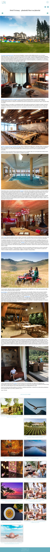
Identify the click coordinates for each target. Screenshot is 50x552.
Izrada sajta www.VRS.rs (25, 550)
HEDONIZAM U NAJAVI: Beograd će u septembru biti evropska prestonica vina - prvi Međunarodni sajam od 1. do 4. (35, 479)
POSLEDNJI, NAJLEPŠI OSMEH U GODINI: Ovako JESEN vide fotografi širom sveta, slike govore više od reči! (11, 458)
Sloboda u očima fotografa (35, 416)
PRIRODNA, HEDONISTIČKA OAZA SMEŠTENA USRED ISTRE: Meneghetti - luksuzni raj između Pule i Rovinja (35, 437)
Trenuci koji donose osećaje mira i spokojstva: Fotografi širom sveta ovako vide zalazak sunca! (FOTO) (11, 501)
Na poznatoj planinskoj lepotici (7, 55)
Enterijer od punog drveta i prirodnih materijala (10, 146)
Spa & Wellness (4, 292)
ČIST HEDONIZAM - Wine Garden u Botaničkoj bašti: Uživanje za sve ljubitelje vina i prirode (35, 522)
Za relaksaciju (27, 296)
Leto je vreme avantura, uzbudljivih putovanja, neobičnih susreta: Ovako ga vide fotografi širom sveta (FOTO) (11, 543)
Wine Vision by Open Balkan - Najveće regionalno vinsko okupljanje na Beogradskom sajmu (35, 501)
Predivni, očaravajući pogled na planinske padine (10, 99)
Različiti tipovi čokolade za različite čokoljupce (11, 478)
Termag (22, 242)
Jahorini (21, 190)
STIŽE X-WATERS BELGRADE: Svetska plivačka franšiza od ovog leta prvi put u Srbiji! (35, 458)
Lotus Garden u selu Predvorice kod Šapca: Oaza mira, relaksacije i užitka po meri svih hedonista (12, 417)
